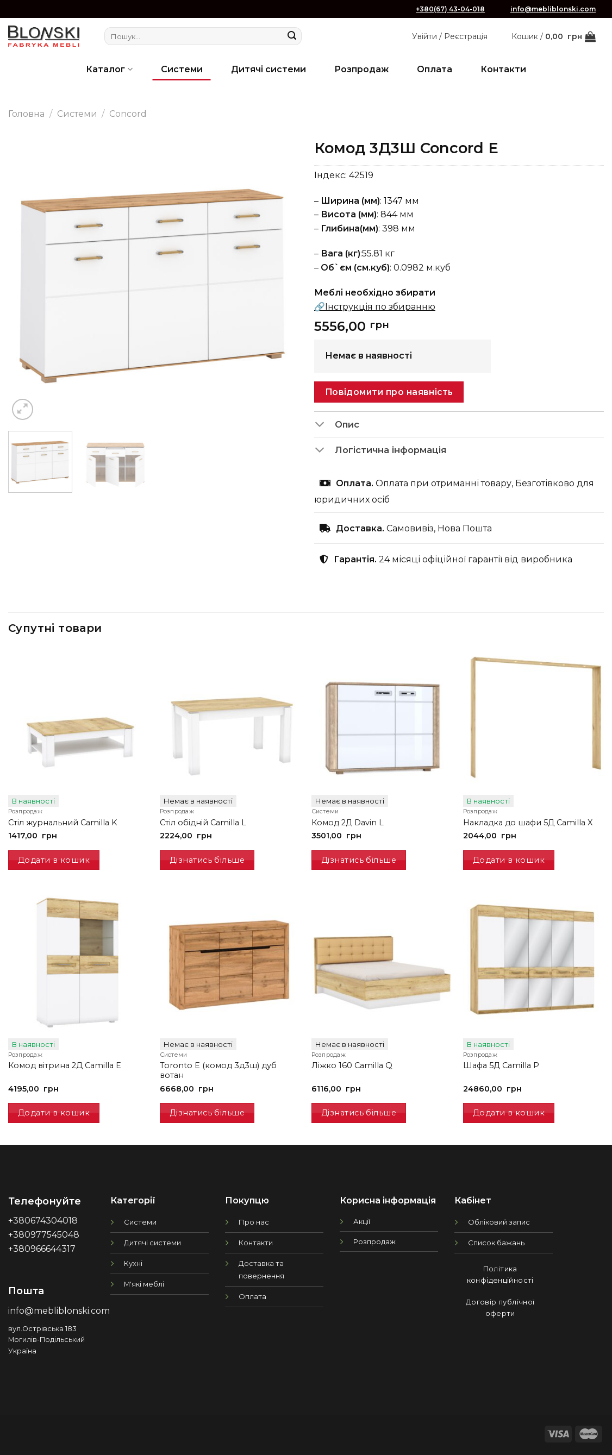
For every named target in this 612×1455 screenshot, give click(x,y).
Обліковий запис (499, 1222)
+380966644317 (42, 1249)
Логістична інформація (380, 451)
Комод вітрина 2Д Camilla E (64, 1065)
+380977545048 (43, 1235)
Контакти (503, 69)
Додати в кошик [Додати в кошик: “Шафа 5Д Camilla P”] (509, 1113)
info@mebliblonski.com (553, 9)
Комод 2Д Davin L (347, 822)
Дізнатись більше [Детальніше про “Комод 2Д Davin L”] (358, 860)
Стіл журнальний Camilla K (62, 822)
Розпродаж (361, 69)
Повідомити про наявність (389, 392)
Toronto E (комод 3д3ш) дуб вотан (218, 1071)
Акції (361, 1221)
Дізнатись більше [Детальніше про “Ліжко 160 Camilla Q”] (358, 1113)
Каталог (109, 69)
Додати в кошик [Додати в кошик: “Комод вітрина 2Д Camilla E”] (54, 1113)
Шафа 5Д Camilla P (501, 1065)
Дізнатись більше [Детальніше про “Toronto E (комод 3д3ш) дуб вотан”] (207, 1113)
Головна (26, 114)
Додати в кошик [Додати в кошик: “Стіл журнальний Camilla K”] (54, 860)
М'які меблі (144, 1284)
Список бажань (496, 1242)
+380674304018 (43, 1220)
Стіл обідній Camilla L (203, 822)
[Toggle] (324, 425)
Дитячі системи (268, 69)
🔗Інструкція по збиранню (374, 307)
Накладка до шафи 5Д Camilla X (527, 822)
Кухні (133, 1263)
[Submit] (292, 36)
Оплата (434, 69)
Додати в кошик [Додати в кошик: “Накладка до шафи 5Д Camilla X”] (509, 860)
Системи (182, 69)
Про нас (254, 1222)
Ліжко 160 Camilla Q (351, 1065)
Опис (336, 425)
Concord (128, 114)
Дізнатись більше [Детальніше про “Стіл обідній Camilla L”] (207, 860)
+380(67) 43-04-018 (450, 9)
